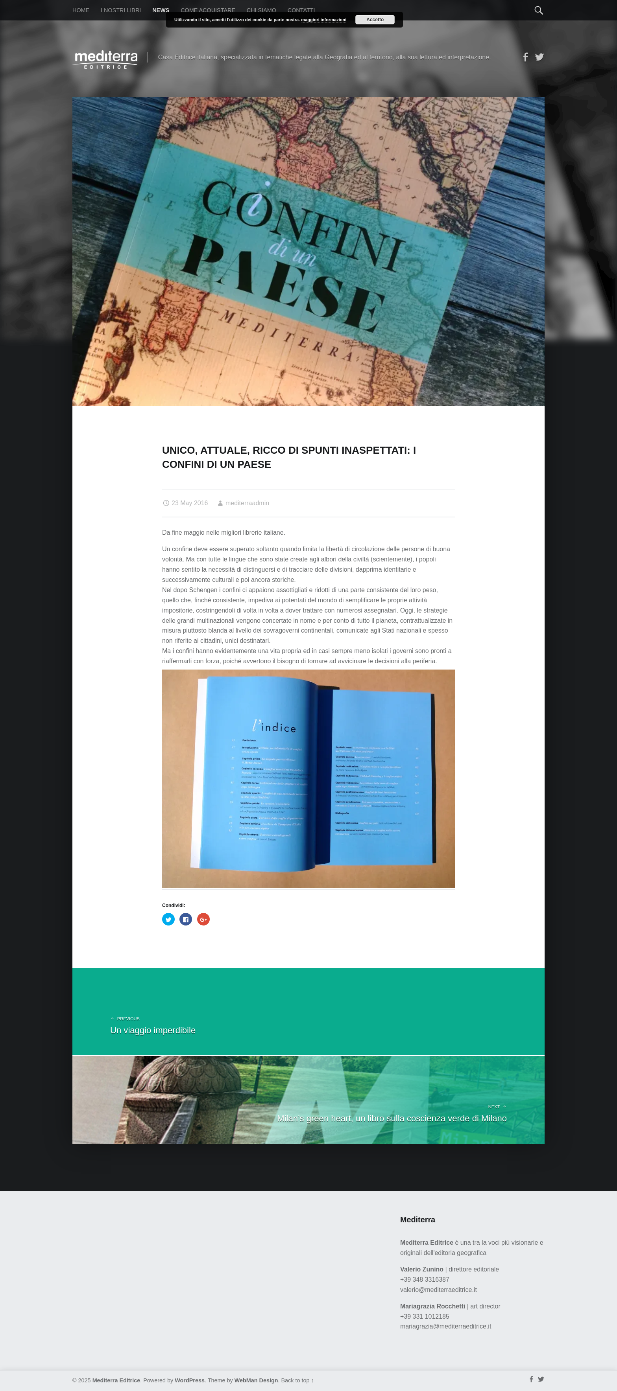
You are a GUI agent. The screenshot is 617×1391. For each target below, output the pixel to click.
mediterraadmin (247, 503)
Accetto (375, 19)
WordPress (190, 1380)
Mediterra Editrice (116, 1380)
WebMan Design (256, 1380)
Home (80, 10)
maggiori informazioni (323, 19)
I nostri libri (121, 10)
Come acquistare (208, 10)
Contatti (301, 10)
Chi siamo (261, 10)
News (160, 10)
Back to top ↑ (297, 1380)
